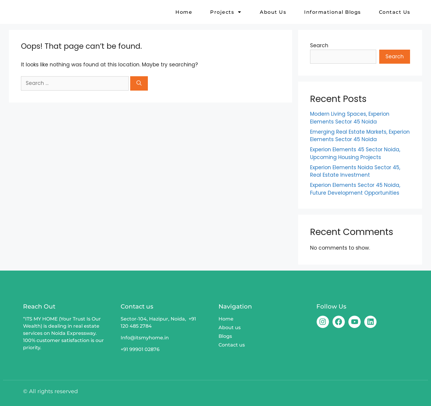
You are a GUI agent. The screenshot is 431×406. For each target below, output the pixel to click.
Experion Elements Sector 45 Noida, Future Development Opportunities (355, 188)
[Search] (139, 83)
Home (183, 12)
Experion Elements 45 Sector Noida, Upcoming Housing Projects (355, 153)
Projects (226, 12)
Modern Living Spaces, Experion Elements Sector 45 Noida (349, 117)
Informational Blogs (332, 12)
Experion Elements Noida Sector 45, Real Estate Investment (355, 171)
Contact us (394, 12)
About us (273, 12)
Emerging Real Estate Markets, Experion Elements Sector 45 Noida (360, 135)
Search (319, 45)
